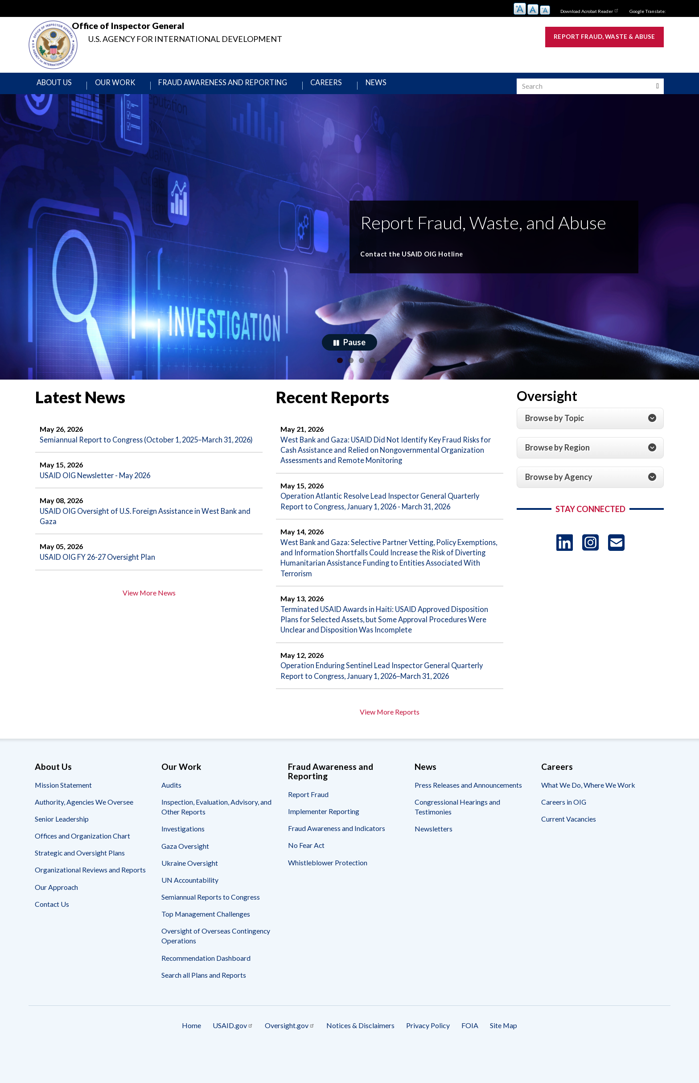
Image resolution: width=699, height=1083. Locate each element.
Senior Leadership (62, 850)
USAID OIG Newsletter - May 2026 (100, 493)
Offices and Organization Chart (82, 867)
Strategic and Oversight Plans (80, 884)
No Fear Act (306, 876)
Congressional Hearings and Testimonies (457, 838)
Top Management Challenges (205, 945)
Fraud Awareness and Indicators (336, 860)
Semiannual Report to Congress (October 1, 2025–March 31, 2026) (144, 450)
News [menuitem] (407, 86)
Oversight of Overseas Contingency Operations (215, 967)
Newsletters (433, 860)
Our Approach (56, 918)
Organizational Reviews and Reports (90, 901)
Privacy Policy (445, 1058)
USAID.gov (198, 1058)
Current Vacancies (568, 850)
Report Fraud (308, 825)
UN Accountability (189, 911)
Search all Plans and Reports (203, 1006)
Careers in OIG (563, 833)
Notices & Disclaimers (361, 1058)
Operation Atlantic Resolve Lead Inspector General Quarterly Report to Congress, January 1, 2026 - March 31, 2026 (387, 510)
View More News (149, 615)
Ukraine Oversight (189, 894)
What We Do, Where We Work (588, 816)
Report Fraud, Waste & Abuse (589, 38)
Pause (354, 346)
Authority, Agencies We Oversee (84, 833)
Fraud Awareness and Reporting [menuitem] (241, 86)
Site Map (556, 1058)
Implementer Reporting (323, 842)
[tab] (590, 423)
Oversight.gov (273, 1058)
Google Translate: (643, 10)
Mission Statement (63, 816)
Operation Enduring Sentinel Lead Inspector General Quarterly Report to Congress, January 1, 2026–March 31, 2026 (380, 694)
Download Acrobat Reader (574, 9)
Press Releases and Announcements (468, 816)
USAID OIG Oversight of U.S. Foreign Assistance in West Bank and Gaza (147, 535)
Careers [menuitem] (354, 86)
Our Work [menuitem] (124, 86)
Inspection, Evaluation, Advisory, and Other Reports (216, 838)
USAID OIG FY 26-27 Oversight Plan (102, 578)
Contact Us (52, 935)
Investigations (183, 860)
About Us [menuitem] (60, 86)
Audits (171, 816)
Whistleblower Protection (327, 893)
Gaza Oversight (185, 877)
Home (138, 1058)
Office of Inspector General (196, 30)
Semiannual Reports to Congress (210, 928)
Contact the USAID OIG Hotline (435, 258)
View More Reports (390, 743)
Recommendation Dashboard (206, 989)
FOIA (504, 1058)
